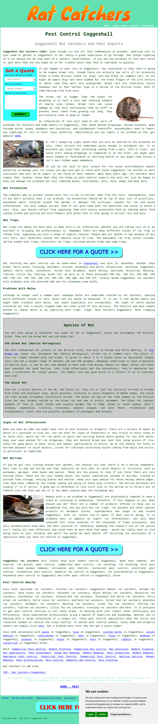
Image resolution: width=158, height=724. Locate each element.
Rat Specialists (14, 653)
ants (93, 639)
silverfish (10, 643)
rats (49, 145)
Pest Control (54, 660)
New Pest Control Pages (22, 698)
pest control (81, 575)
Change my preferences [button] (120, 714)
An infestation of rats (55, 121)
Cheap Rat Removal (67, 653)
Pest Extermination (29, 660)
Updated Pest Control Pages (48, 698)
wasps (45, 632)
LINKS (115, 26)
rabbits (126, 639)
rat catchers (138, 174)
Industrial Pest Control (58, 656)
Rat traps (9, 227)
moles (79, 295)
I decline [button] (102, 714)
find (14, 589)
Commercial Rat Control (90, 649)
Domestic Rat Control (81, 660)
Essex (116, 575)
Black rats (112, 83)
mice (76, 632)
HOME (106, 26)
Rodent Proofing (60, 649)
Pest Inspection (118, 653)
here (41, 626)
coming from (106, 149)
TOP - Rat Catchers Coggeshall (24, 672)
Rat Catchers (70, 698)
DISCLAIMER (148, 26)
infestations (12, 206)
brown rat (53, 97)
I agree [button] (91, 714)
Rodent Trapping (142, 649)
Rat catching (12, 263)
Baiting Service (130, 656)
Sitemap (5, 698)
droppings (80, 153)
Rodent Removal (93, 653)
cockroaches (46, 635)
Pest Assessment (40, 653)
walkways (9, 472)
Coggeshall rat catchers (21, 561)
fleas (112, 635)
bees (81, 635)
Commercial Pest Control (29, 649)
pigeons (26, 639)
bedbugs (145, 635)
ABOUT (124, 26)
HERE (18, 136)
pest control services (30, 611)
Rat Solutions (118, 649)
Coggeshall (45, 55)
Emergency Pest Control (20, 656)
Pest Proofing (107, 660)
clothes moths (112, 632)
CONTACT (135, 26)
